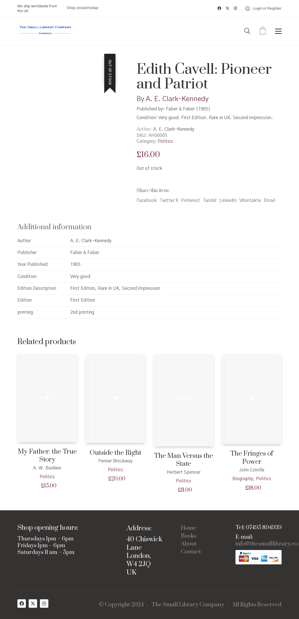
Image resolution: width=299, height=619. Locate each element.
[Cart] (263, 31)
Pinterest (190, 200)
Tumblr (210, 200)
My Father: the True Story (47, 456)
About (188, 544)
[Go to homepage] (45, 31)
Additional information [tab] (54, 227)
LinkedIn (228, 200)
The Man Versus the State (183, 460)
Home (188, 528)
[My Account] (263, 8)
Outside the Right (115, 453)
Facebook (147, 200)
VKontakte (250, 200)
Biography (242, 479)
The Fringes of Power (251, 458)
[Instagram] (44, 603)
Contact (191, 552)
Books (188, 536)
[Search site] (247, 32)
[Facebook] (21, 603)
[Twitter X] (33, 603)
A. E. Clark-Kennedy (177, 99)
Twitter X (169, 200)
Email (269, 200)
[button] (278, 31)
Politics (165, 141)
